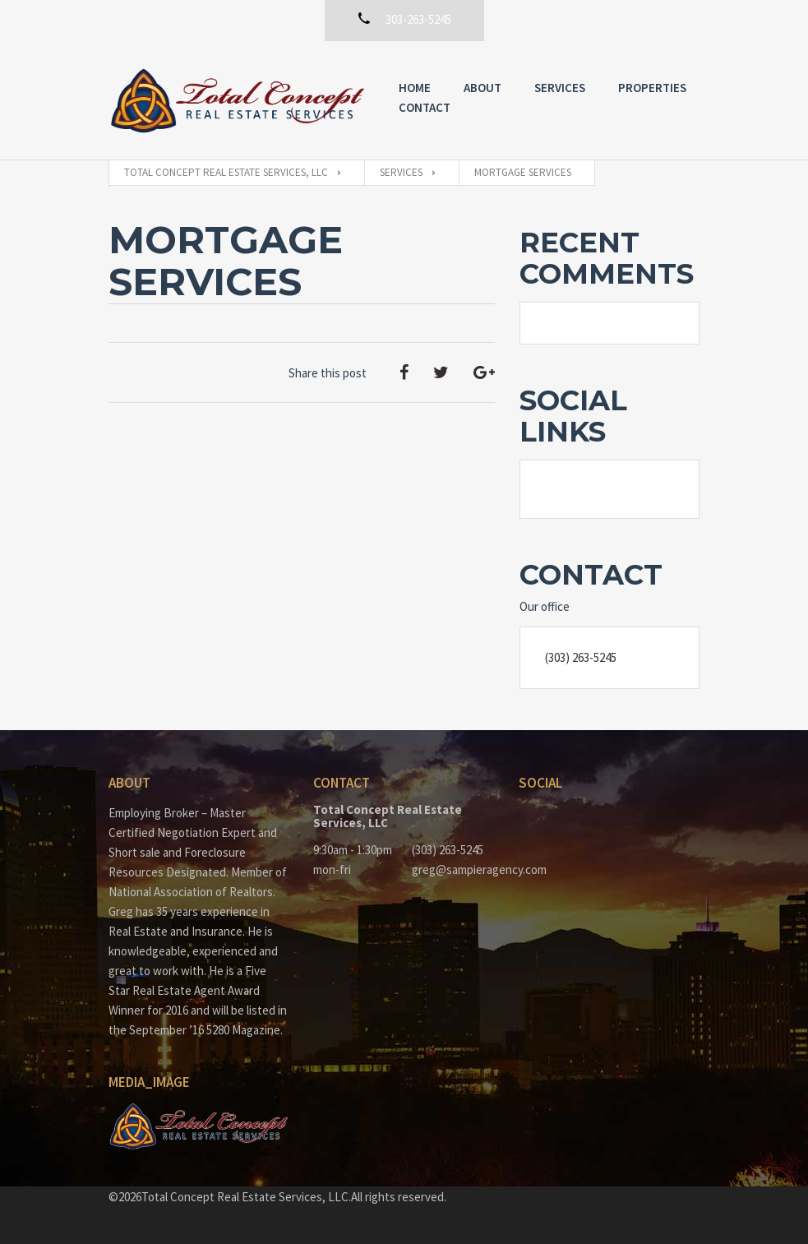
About (482, 87)
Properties (652, 87)
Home (415, 87)
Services (559, 87)
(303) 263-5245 (580, 657)
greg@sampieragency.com (453, 869)
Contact (424, 107)
